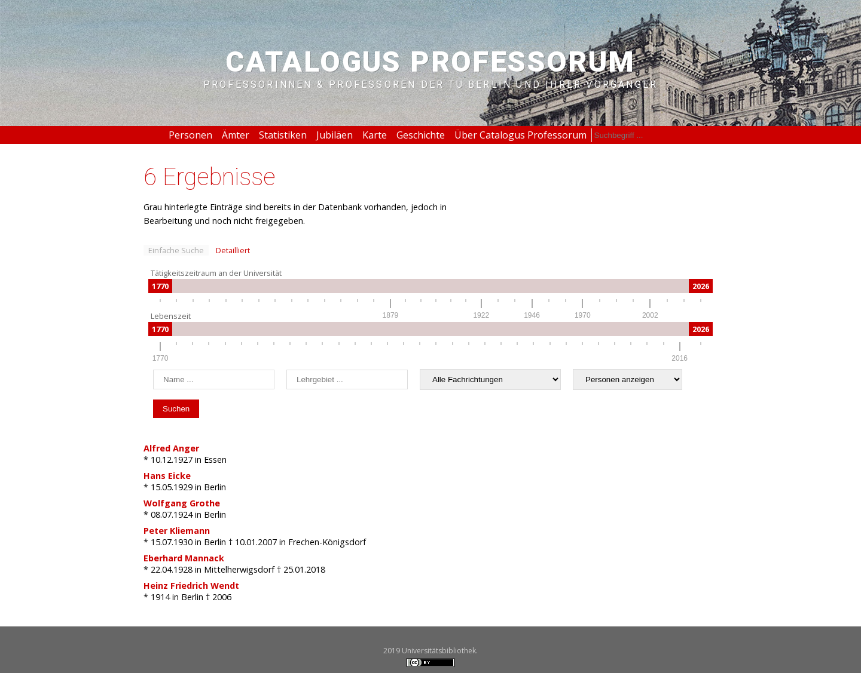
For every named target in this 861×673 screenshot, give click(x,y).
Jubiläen (334, 135)
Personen (190, 135)
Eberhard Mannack (184, 558)
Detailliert (233, 250)
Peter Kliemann (177, 530)
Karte (374, 135)
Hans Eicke (167, 475)
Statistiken (283, 135)
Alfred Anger (171, 448)
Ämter (235, 135)
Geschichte (420, 135)
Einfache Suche (176, 250)
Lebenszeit (171, 316)
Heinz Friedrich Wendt (191, 585)
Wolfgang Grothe (182, 503)
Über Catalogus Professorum (520, 135)
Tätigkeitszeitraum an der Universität (216, 273)
